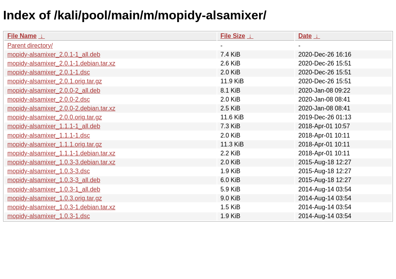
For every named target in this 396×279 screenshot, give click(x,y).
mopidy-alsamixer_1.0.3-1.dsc (48, 216)
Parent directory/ (30, 45)
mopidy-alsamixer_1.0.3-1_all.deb (53, 189)
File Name (22, 36)
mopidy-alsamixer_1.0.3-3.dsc (48, 171)
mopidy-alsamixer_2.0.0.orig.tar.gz (54, 117)
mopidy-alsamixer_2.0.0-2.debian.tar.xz (61, 108)
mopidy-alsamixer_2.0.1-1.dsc (48, 72)
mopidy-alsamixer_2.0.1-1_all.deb (53, 54)
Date (305, 36)
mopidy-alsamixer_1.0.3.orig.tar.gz (54, 198)
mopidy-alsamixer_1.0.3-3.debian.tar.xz (61, 162)
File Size (232, 36)
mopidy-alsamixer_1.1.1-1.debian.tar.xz (61, 153)
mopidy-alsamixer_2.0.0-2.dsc (48, 99)
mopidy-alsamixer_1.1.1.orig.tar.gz (54, 144)
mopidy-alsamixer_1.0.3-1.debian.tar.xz (61, 207)
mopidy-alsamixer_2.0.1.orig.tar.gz (54, 81)
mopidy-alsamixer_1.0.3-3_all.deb (53, 180)
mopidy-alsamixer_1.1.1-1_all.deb (53, 126)
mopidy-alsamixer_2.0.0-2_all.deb (53, 90)
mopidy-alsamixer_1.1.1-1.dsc (48, 135)
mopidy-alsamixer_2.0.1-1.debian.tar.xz (61, 63)
